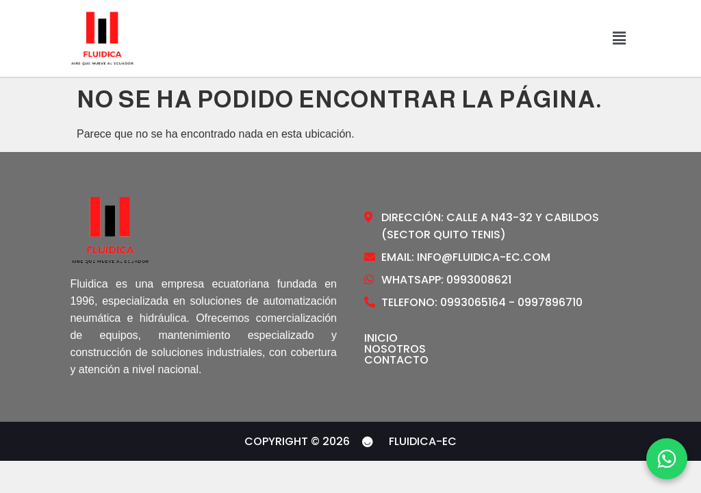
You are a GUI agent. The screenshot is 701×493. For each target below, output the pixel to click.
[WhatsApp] (666, 458)
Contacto (396, 360)
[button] (618, 38)
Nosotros (395, 349)
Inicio (381, 338)
